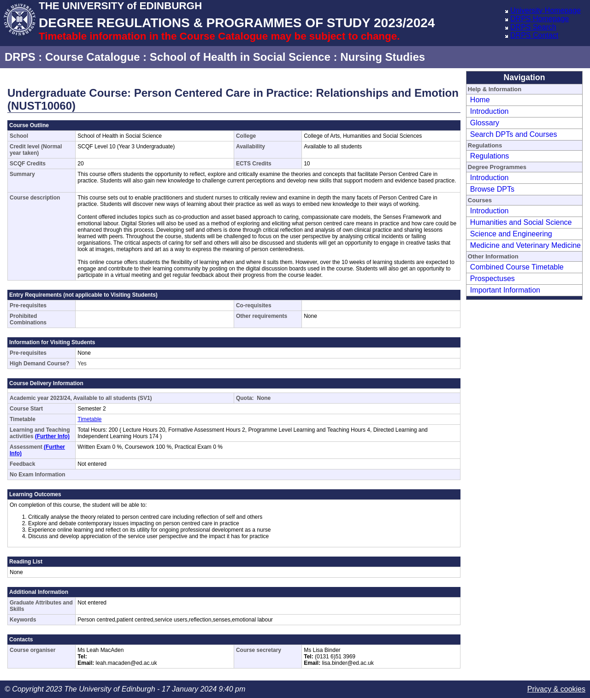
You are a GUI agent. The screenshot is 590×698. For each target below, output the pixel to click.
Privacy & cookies (556, 689)
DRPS (20, 57)
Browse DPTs (492, 189)
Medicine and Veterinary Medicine (525, 245)
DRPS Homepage (539, 19)
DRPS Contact (534, 35)
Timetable (89, 419)
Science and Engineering (511, 234)
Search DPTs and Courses (513, 134)
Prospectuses (492, 278)
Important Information (505, 290)
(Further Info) (52, 436)
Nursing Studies (382, 57)
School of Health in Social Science (240, 57)
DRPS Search (533, 27)
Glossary (484, 123)
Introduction (489, 111)
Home (480, 100)
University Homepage (545, 10)
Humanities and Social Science (521, 222)
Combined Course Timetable (517, 267)
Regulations (489, 156)
